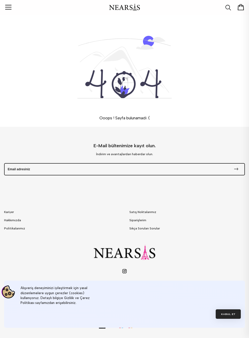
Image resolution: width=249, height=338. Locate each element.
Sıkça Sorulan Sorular (144, 228)
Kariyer (9, 212)
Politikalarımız (14, 228)
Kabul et (228, 314)
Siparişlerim (137, 220)
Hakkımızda (12, 220)
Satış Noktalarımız (142, 212)
